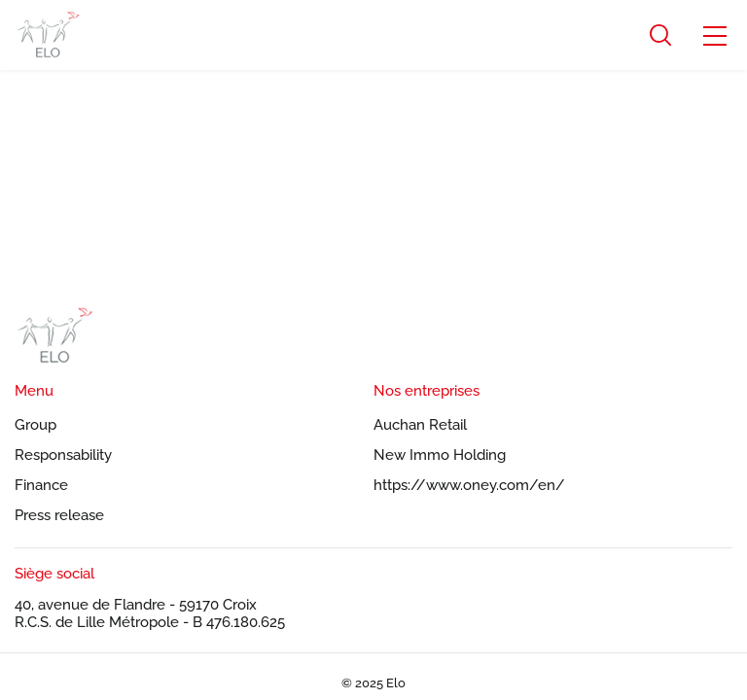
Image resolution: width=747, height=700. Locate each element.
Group (35, 425)
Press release (59, 515)
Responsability (63, 455)
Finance (41, 485)
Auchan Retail (420, 425)
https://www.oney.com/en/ (469, 485)
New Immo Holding (440, 455)
